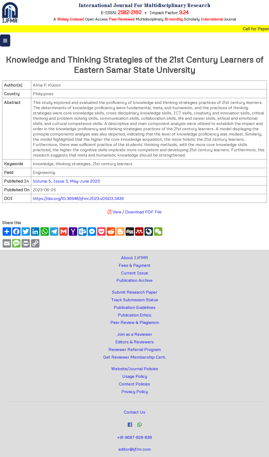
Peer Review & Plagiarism (134, 322)
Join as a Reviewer (134, 334)
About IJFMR (134, 257)
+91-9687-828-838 (134, 437)
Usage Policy (134, 376)
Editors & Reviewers (134, 341)
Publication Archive (134, 280)
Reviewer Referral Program (134, 349)
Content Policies (134, 383)
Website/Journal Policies (134, 368)
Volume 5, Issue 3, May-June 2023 (66, 181)
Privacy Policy (134, 391)
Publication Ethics (134, 315)
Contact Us (134, 412)
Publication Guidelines (135, 307)
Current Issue (134, 272)
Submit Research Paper (134, 292)
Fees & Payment (135, 265)
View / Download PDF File (135, 211)
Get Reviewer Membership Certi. (134, 357)
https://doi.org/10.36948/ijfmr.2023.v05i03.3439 (78, 198)
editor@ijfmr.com (134, 449)
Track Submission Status (134, 299)
